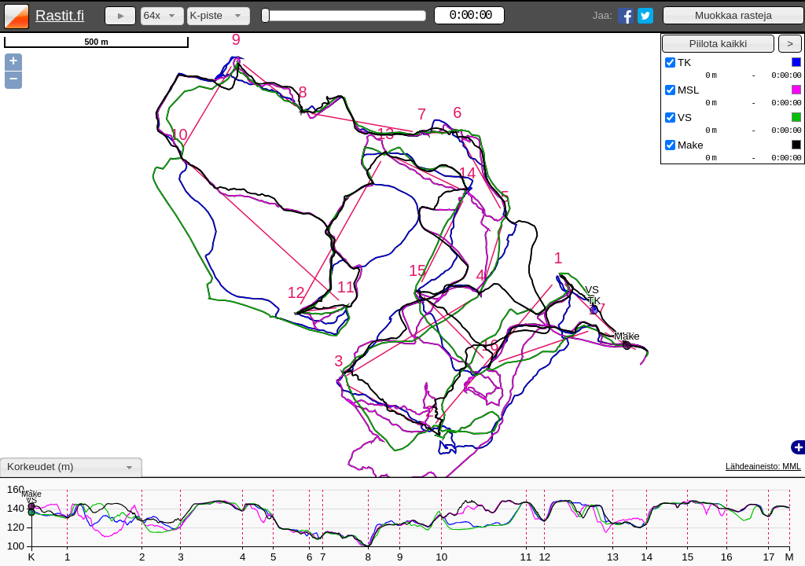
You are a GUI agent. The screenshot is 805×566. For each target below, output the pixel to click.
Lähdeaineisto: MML (763, 466)
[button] (733, 15)
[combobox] (162, 16)
